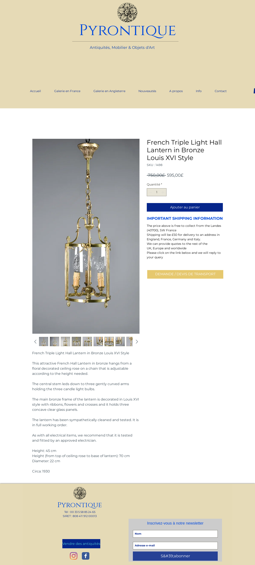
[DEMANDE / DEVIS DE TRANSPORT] (185, 274)
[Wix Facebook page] (85, 556)
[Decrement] (150, 192)
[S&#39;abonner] (175, 556)
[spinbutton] (156, 192)
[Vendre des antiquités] (81, 543)
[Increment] (163, 192)
